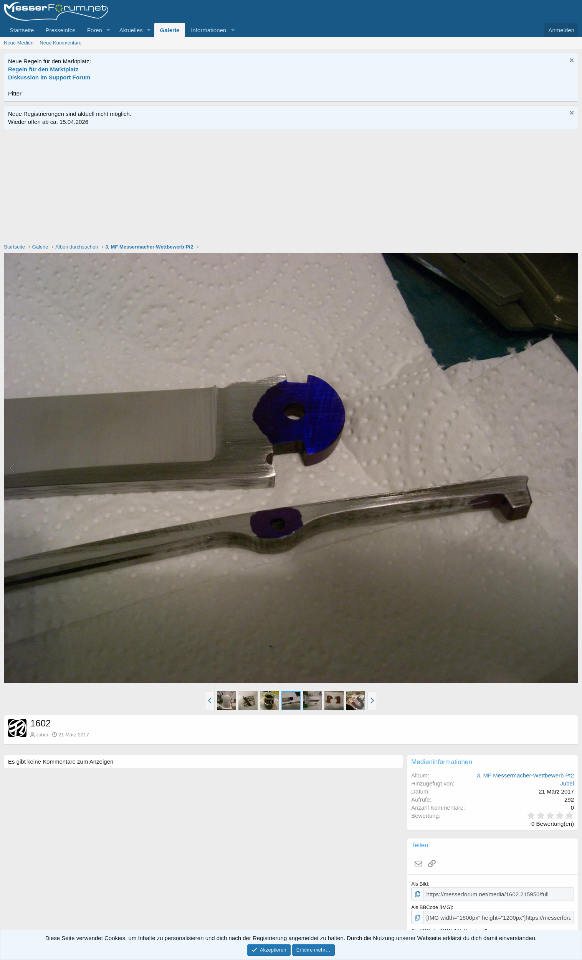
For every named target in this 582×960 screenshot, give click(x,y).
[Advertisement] (291, 187)
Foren (94, 30)
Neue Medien (18, 43)
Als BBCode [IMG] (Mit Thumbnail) (449, 928)
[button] (108, 30)
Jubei (42, 735)
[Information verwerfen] (570, 61)
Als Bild (419, 884)
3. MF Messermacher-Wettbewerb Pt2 (525, 775)
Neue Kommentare (60, 43)
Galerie (170, 30)
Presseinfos (60, 30)
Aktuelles (131, 30)
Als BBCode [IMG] (431, 906)
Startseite (22, 30)
